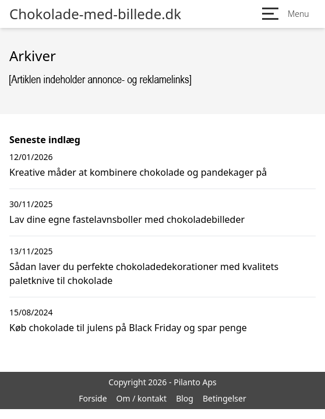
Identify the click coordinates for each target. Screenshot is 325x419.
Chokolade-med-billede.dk (95, 14)
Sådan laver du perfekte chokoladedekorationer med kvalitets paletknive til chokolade (143, 273)
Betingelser (224, 398)
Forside (93, 398)
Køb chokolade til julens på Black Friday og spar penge (128, 327)
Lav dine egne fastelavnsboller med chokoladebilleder (127, 219)
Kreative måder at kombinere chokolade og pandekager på (138, 172)
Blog (184, 398)
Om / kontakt (141, 398)
